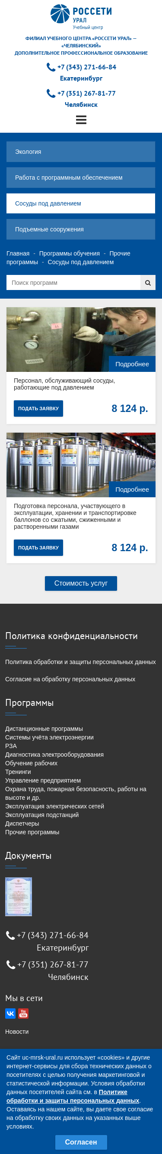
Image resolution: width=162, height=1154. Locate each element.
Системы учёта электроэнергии (49, 737)
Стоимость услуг (81, 583)
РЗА (11, 745)
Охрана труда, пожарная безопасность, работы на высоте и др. (75, 793)
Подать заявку (38, 408)
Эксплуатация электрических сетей (54, 806)
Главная (17, 253)
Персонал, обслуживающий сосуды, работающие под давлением (64, 384)
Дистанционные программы (44, 728)
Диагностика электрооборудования (54, 754)
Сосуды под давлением (48, 203)
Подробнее (132, 364)
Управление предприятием (43, 780)
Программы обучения (69, 253)
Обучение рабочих (31, 763)
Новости (17, 1031)
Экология (28, 151)
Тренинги (18, 771)
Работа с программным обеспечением (69, 177)
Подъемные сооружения (49, 229)
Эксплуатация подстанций (42, 814)
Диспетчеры (22, 823)
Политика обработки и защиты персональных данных (80, 661)
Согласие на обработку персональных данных (70, 679)
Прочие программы (32, 832)
